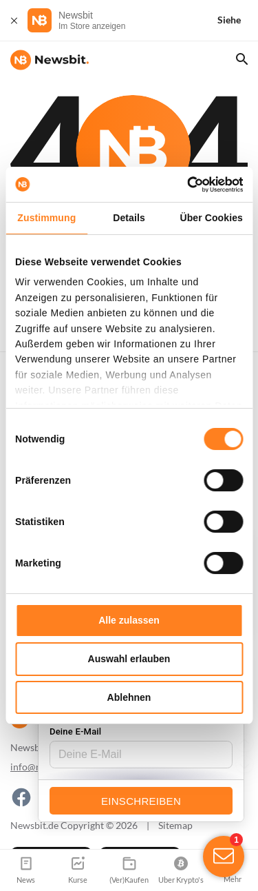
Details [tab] (129, 217)
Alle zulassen (129, 620)
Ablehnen (129, 697)
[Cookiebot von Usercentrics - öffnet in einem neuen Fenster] (184, 184)
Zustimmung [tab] (46, 217)
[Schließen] (14, 20)
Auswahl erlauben (129, 658)
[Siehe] (237, 20)
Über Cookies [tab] (211, 217)
